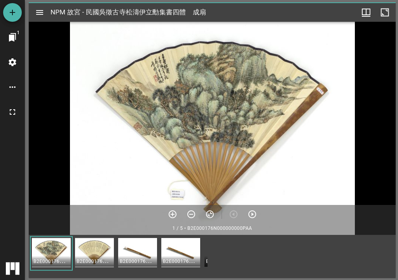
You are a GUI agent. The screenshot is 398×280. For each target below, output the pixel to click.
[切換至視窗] (12, 37)
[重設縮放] (210, 214)
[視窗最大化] (384, 12)
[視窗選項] (366, 12)
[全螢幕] (12, 112)
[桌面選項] (12, 87)
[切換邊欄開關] (39, 12)
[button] (51, 253)
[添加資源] (12, 12)
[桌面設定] (12, 62)
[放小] (191, 214)
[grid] (212, 256)
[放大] (172, 214)
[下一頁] (252, 214)
